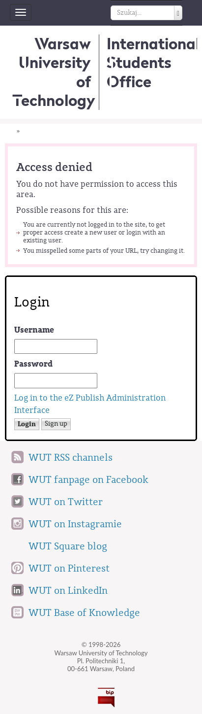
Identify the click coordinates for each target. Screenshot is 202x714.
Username (34, 330)
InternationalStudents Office (153, 62)
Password (33, 364)
